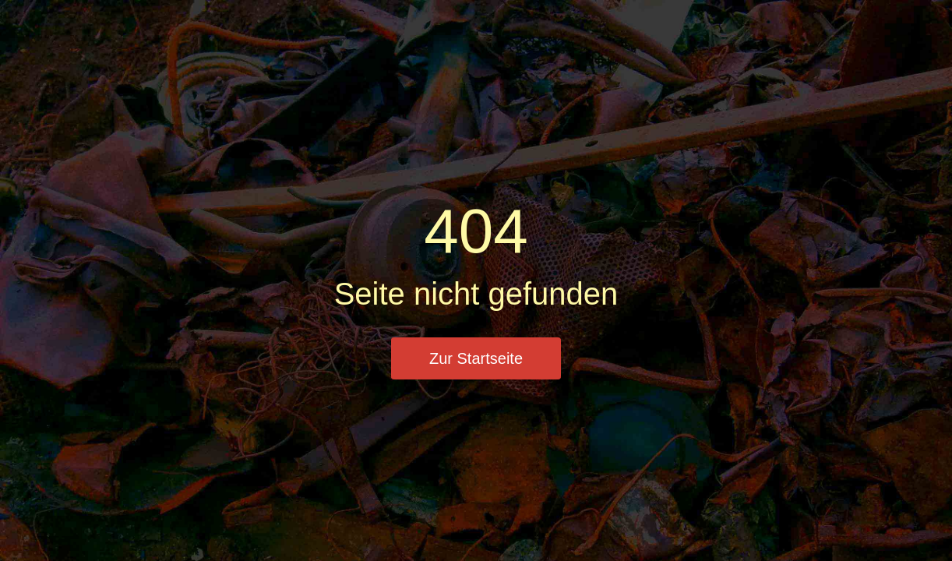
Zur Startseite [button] (476, 358)
